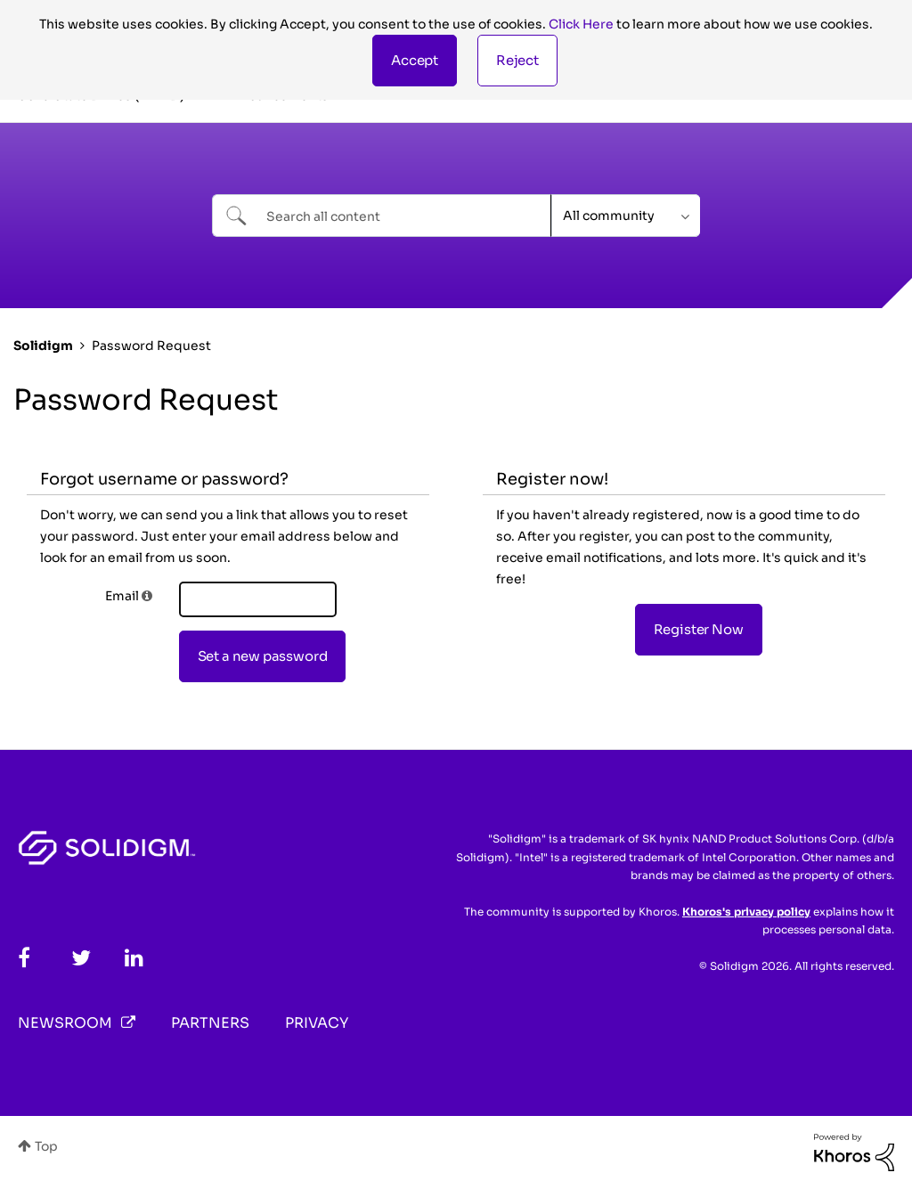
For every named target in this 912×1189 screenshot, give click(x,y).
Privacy (316, 1023)
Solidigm (43, 346)
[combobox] (381, 215)
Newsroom (65, 1023)
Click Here (581, 24)
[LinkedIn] (134, 958)
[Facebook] (24, 958)
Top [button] (46, 1146)
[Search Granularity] (625, 215)
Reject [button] (517, 60)
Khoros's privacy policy (746, 911)
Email (122, 596)
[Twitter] (81, 958)
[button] (414, 60)
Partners (210, 1023)
